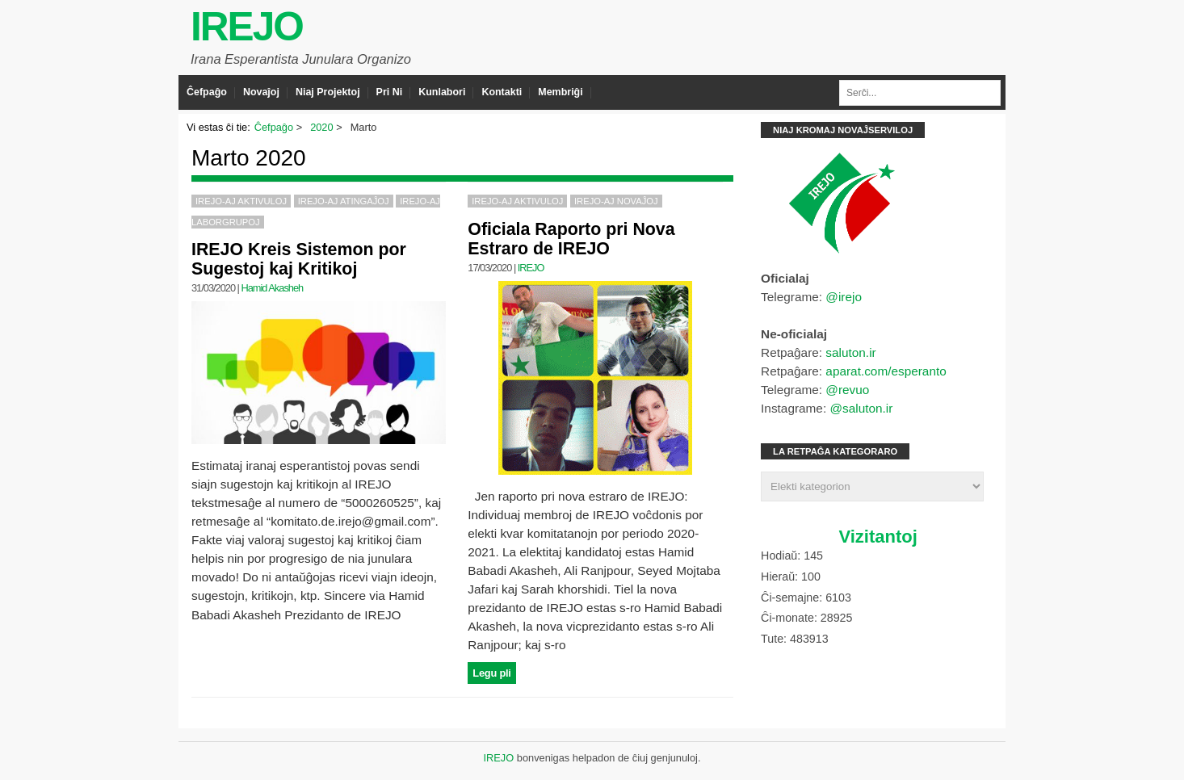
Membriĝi (560, 92)
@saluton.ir (860, 408)
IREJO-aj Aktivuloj (241, 201)
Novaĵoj (261, 92)
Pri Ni (389, 92)
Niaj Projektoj (328, 92)
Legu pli (491, 673)
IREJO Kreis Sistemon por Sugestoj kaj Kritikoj (298, 259)
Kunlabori (441, 92)
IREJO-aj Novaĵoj (616, 201)
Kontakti (501, 92)
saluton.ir (850, 352)
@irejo (843, 297)
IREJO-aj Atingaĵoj (343, 201)
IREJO (247, 26)
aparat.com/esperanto (885, 371)
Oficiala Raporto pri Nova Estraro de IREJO (571, 239)
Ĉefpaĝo (207, 92)
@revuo (847, 389)
